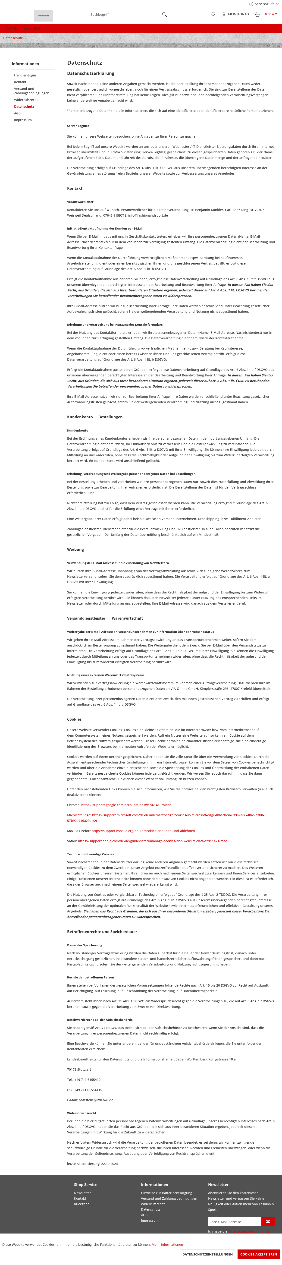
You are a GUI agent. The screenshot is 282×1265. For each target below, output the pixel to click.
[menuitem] (130, 14)
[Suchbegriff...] (130, 14)
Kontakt (20, 82)
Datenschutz (24, 106)
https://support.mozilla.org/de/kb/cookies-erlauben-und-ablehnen (143, 831)
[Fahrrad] (31, 28)
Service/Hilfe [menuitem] (262, 4)
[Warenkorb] (266, 14)
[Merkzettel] (213, 14)
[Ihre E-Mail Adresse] (235, 1221)
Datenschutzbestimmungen (249, 1231)
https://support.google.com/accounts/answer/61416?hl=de (126, 805)
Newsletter (82, 1193)
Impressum (23, 120)
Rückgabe (81, 1204)
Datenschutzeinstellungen (207, 1254)
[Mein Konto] (235, 14)
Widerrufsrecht (26, 100)
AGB (17, 113)
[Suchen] (164, 14)
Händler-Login (25, 75)
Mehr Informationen (167, 1244)
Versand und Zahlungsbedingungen (31, 90)
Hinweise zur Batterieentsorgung (166, 1193)
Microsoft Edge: (79, 815)
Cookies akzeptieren (258, 1254)
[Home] (11, 28)
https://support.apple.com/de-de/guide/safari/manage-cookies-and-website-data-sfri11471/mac (152, 841)
